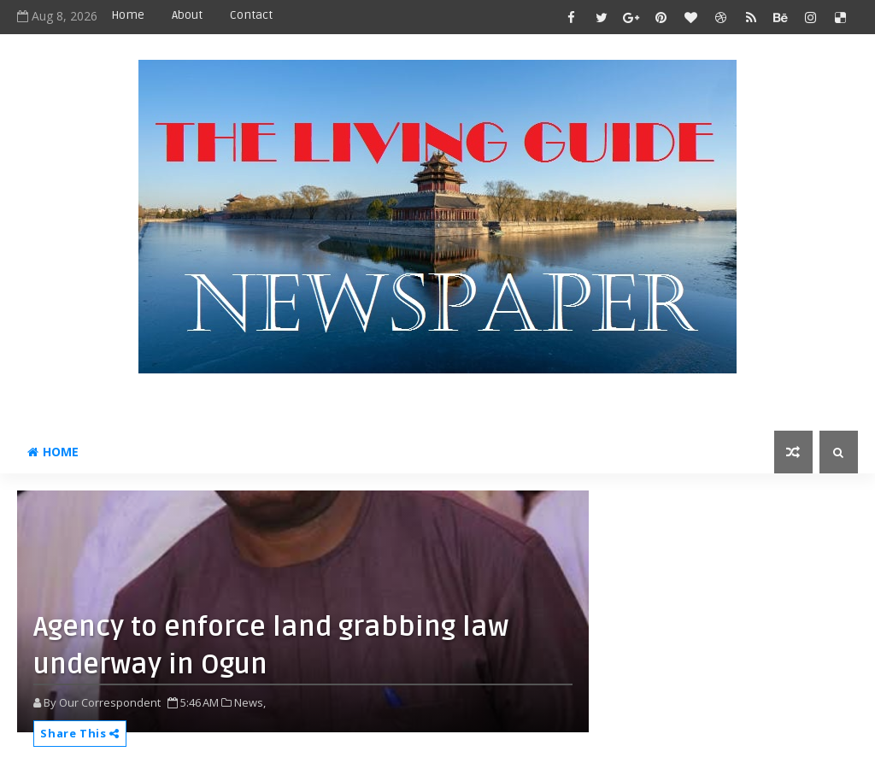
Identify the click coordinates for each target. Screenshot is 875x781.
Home (127, 15)
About (187, 15)
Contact (251, 15)
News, (250, 702)
